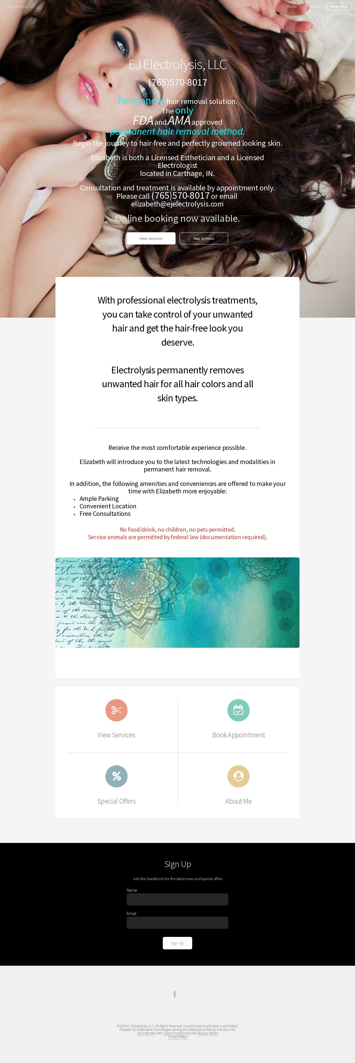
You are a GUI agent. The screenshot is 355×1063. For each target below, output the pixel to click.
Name (132, 890)
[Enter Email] (178, 923)
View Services (151, 238)
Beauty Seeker (208, 1033)
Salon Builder (146, 1033)
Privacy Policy (177, 1036)
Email (131, 913)
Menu (315, 6)
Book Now (339, 6)
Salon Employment (176, 1033)
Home (291, 6)
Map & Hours (204, 238)
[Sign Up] (177, 943)
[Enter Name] (178, 899)
